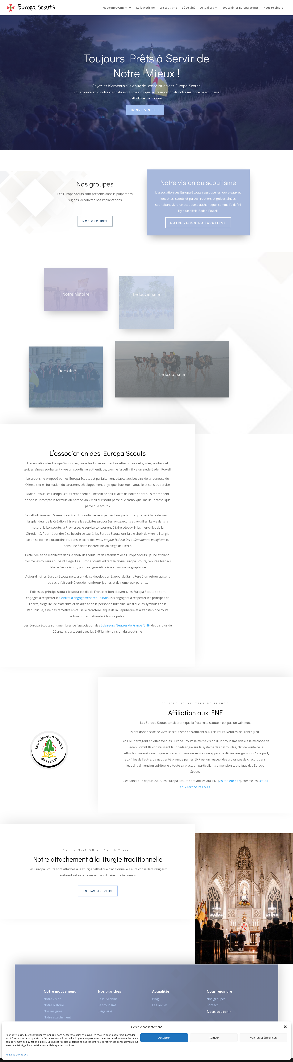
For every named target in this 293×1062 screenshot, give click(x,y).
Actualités (207, 7)
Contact (212, 1007)
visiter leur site (229, 781)
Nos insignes (53, 1013)
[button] (285, 1027)
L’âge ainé (188, 7)
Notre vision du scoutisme (198, 218)
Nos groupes (95, 221)
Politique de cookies (17, 1054)
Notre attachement (57, 1019)
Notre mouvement (115, 7)
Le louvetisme (145, 7)
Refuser (214, 1037)
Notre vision (52, 1001)
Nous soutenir (219, 1014)
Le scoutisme (168, 7)
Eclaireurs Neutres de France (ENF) (125, 625)
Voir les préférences (263, 1037)
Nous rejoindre (273, 7)
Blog (155, 1001)
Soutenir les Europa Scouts (240, 7)
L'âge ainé (105, 1013)
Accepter (164, 1037)
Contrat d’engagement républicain (84, 598)
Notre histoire (54, 1007)
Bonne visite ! (145, 110)
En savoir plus (98, 891)
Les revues (160, 1007)
